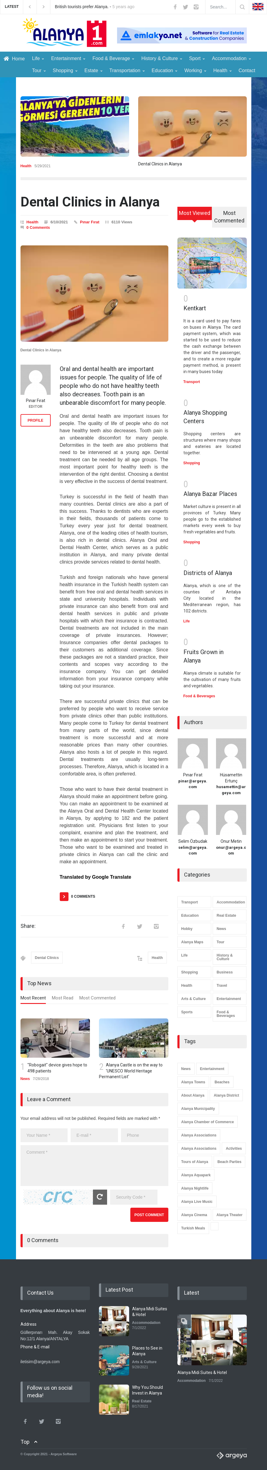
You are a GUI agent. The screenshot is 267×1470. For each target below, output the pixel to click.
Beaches (222, 1082)
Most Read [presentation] (62, 998)
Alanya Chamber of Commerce (207, 1122)
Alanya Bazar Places (210, 493)
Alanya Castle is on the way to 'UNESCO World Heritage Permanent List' (131, 1071)
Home (14, 58)
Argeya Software (64, 1454)
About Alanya (193, 1095)
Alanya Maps (192, 942)
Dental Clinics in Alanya (160, 163)
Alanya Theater (230, 1215)
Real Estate (226, 915)
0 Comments (38, 227)
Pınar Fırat (89, 222)
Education (164, 70)
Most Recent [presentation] (33, 998)
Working (195, 70)
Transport (191, 382)
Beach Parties (229, 1162)
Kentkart (194, 308)
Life (38, 58)
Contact (247, 70)
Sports (187, 1012)
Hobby (186, 929)
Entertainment (68, 58)
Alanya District (226, 1095)
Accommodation (231, 58)
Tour (39, 70)
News (25, 1079)
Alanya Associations (199, 1135)
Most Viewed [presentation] (194, 213)
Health (222, 70)
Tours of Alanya (194, 1162)
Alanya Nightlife (195, 1188)
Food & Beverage (113, 58)
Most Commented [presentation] (97, 998)
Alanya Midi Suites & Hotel (202, 1372)
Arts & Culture (193, 999)
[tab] (33, 999)
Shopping (65, 70)
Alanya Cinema (194, 1215)
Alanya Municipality (198, 1109)
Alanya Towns (193, 1082)
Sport (197, 58)
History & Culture (161, 58)
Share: (28, 926)
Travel (222, 985)
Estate (93, 70)
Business (225, 972)
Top (25, 1442)
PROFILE (35, 420)
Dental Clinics (47, 958)
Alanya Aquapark (196, 1175)
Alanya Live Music (197, 1202)
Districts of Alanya (207, 573)
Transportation (127, 70)
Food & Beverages (199, 696)
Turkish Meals (193, 1228)
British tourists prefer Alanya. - (95, 6)
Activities (234, 1148)
